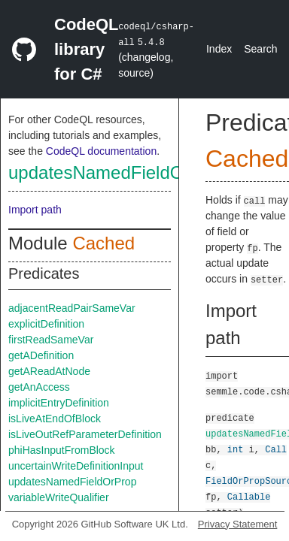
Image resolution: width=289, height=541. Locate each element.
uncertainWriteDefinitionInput (76, 466)
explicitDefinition (46, 324)
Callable (249, 496)
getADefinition (41, 355)
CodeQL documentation (101, 151)
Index (219, 49)
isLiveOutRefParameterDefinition (85, 434)
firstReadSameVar (50, 340)
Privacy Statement (238, 524)
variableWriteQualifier (58, 497)
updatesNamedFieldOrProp (118, 172)
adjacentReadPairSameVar (71, 308)
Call (276, 449)
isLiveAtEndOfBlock (54, 419)
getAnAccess (39, 387)
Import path (35, 210)
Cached (103, 243)
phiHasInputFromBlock (61, 450)
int (235, 449)
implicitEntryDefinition (58, 403)
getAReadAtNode (49, 371)
